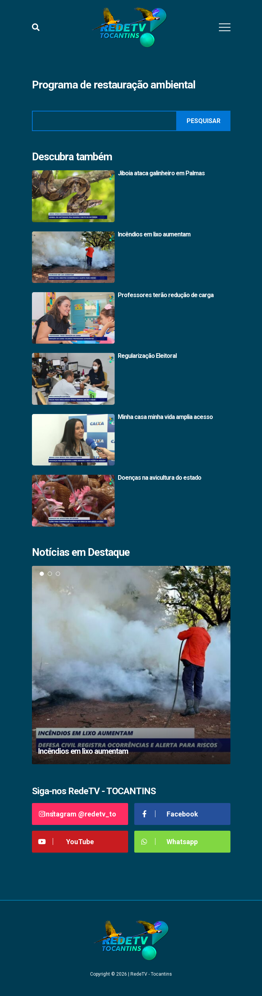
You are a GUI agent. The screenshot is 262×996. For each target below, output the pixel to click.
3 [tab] (58, 574)
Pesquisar (203, 121)
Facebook (169, 814)
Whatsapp (169, 842)
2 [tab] (50, 574)
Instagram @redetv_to (77, 814)
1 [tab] (42, 574)
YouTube (66, 842)
